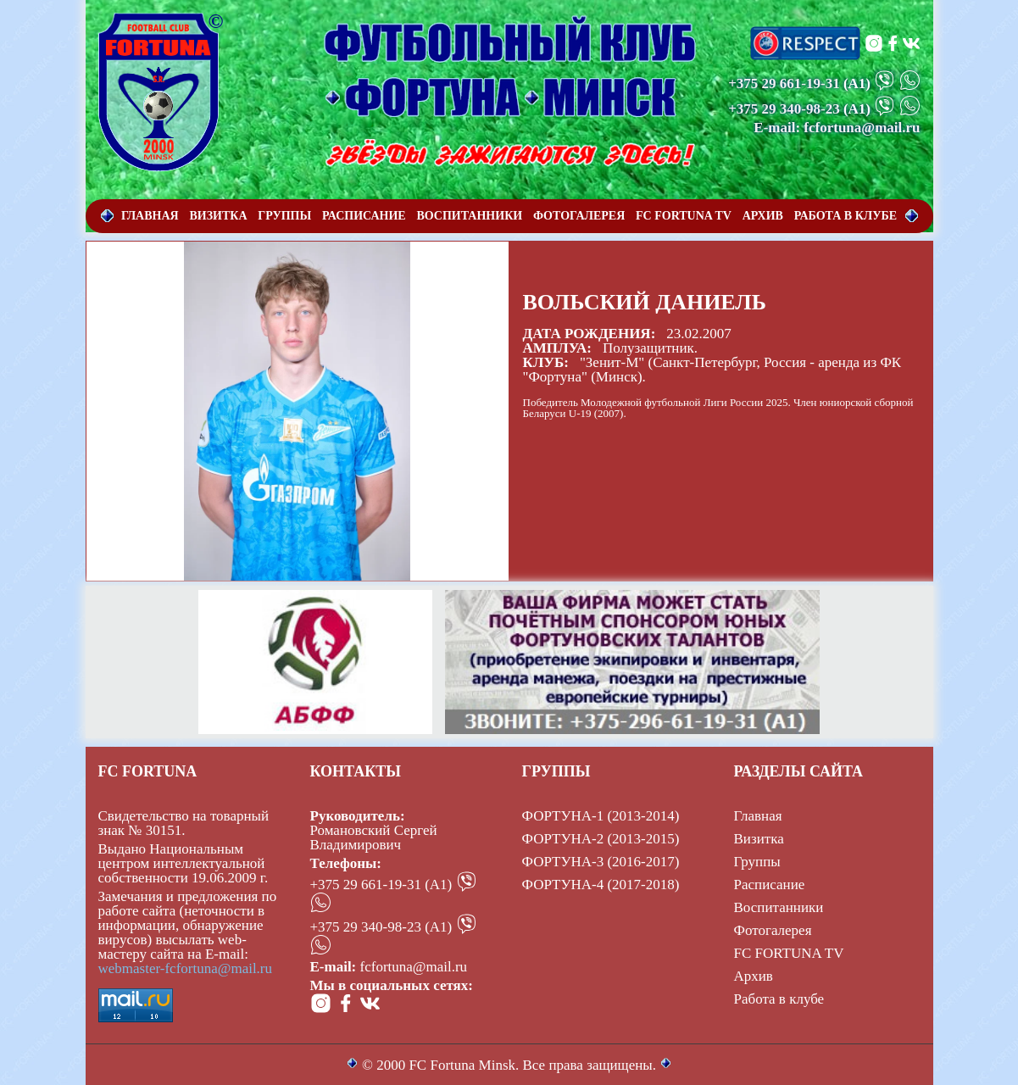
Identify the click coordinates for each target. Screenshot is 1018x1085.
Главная (758, 816)
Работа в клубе (779, 999)
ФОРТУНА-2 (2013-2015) (601, 839)
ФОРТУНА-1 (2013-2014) (601, 816)
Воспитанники (779, 907)
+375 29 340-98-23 (784, 109)
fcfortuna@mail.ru (414, 967)
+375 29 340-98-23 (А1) (381, 927)
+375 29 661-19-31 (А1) (381, 884)
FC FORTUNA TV (789, 953)
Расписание (769, 884)
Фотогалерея (773, 930)
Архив (753, 976)
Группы (757, 862)
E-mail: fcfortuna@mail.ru (837, 128)
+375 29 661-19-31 (784, 83)
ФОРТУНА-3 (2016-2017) (601, 862)
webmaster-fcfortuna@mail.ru (185, 968)
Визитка (759, 839)
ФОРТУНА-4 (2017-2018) (601, 884)
